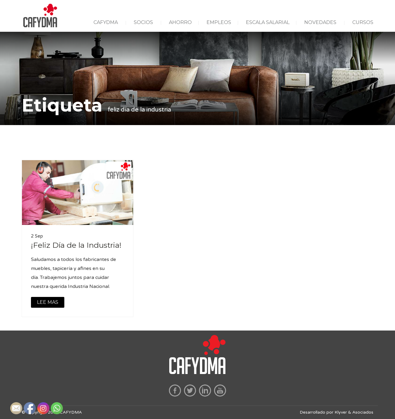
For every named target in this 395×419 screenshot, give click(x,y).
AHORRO (180, 22)
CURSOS (362, 22)
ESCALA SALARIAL (267, 22)
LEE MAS (47, 302)
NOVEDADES (320, 22)
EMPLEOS (219, 22)
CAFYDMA (105, 22)
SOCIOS (143, 22)
